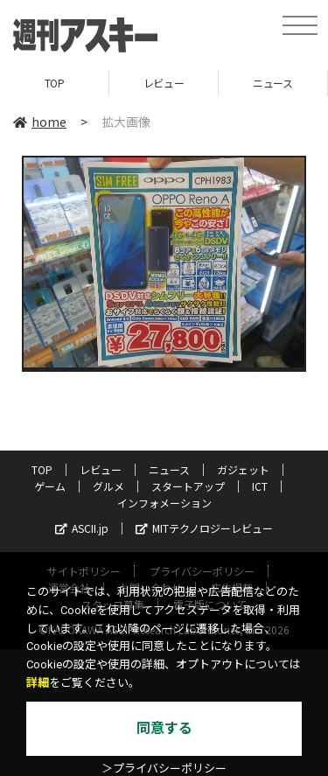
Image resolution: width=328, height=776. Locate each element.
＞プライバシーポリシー (164, 768)
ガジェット (243, 469)
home (39, 121)
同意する (164, 728)
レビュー (163, 82)
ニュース (272, 82)
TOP (55, 82)
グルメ (108, 486)
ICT (260, 486)
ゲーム (50, 486)
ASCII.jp (81, 528)
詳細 (37, 682)
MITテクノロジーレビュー (204, 528)
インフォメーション (164, 502)
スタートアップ (188, 486)
